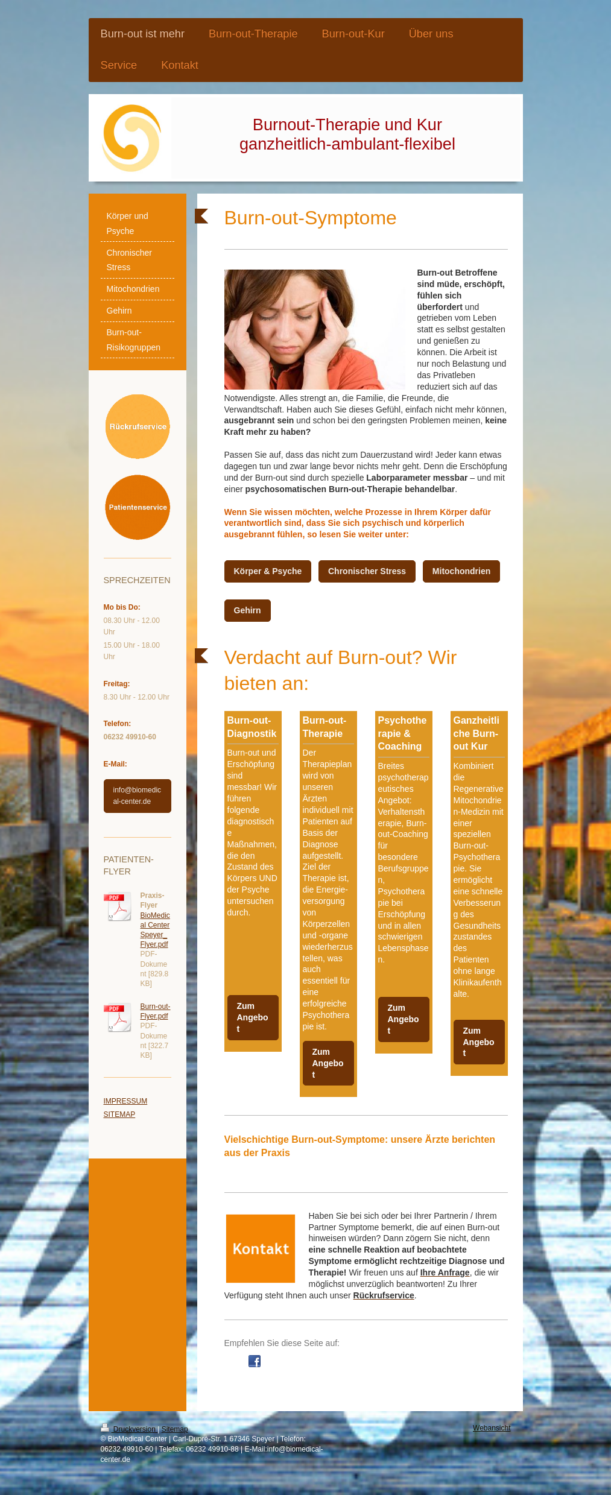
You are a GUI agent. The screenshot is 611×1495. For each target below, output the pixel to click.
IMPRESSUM (126, 1101)
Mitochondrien (461, 571)
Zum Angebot (252, 1017)
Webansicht (491, 1428)
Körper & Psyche (268, 571)
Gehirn (247, 610)
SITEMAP (120, 1114)
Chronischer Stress (367, 571)
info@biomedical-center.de (137, 796)
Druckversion (129, 1429)
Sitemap (175, 1429)
